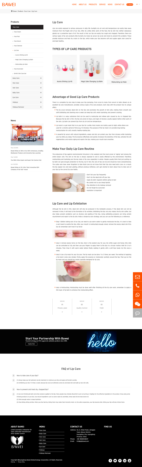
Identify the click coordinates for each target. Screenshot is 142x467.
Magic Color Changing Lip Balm (24, 60)
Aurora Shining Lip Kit (21, 55)
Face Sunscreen (18, 69)
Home (74, 4)
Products (93, 4)
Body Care (16, 78)
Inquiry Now (31, 344)
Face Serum (17, 41)
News (110, 4)
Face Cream (17, 32)
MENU (42, 427)
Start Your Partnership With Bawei (47, 338)
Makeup (15, 102)
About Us (82, 4)
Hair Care (16, 88)
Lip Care (34, 11)
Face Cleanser (18, 46)
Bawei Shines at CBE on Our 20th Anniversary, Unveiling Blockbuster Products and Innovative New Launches (27, 152)
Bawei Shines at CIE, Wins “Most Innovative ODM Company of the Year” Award (25, 168)
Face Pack (17, 36)
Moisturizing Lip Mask (21, 64)
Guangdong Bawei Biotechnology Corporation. (34, 460)
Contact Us (119, 4)
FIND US (108, 427)
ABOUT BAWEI (17, 427)
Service (102, 4)
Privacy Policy (21, 462)
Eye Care (15, 97)
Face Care (27, 11)
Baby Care (16, 93)
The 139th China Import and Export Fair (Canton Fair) (26, 160)
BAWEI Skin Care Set (20, 74)
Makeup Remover (18, 107)
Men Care (16, 83)
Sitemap (13, 462)
